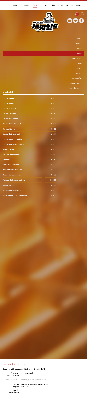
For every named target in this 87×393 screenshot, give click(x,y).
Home (14, 5)
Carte (35, 5)
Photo (60, 5)
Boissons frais (76, 78)
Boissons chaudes (75, 83)
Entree (79, 39)
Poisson (79, 43)
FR (77, 14)
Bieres (79, 68)
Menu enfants (77, 58)
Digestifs (78, 73)
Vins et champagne (75, 88)
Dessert (79, 53)
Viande (79, 48)
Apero (80, 63)
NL (82, 14)
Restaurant (25, 5)
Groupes (69, 5)
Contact (79, 5)
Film (53, 5)
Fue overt (44, 5)
